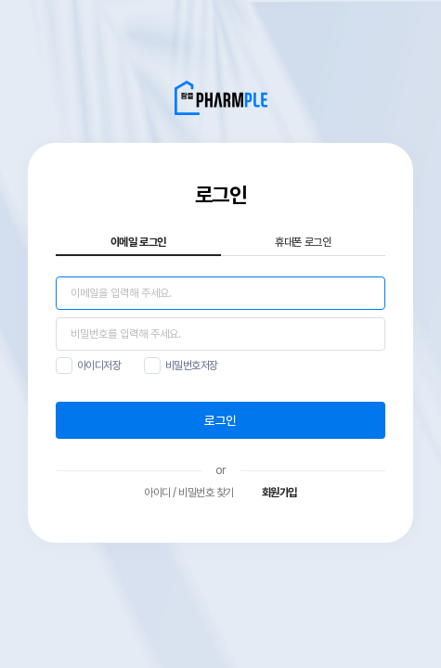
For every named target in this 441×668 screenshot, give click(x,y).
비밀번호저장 (191, 365)
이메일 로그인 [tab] (138, 242)
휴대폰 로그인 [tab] (303, 242)
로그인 (220, 420)
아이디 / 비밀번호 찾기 (189, 492)
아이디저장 (99, 365)
